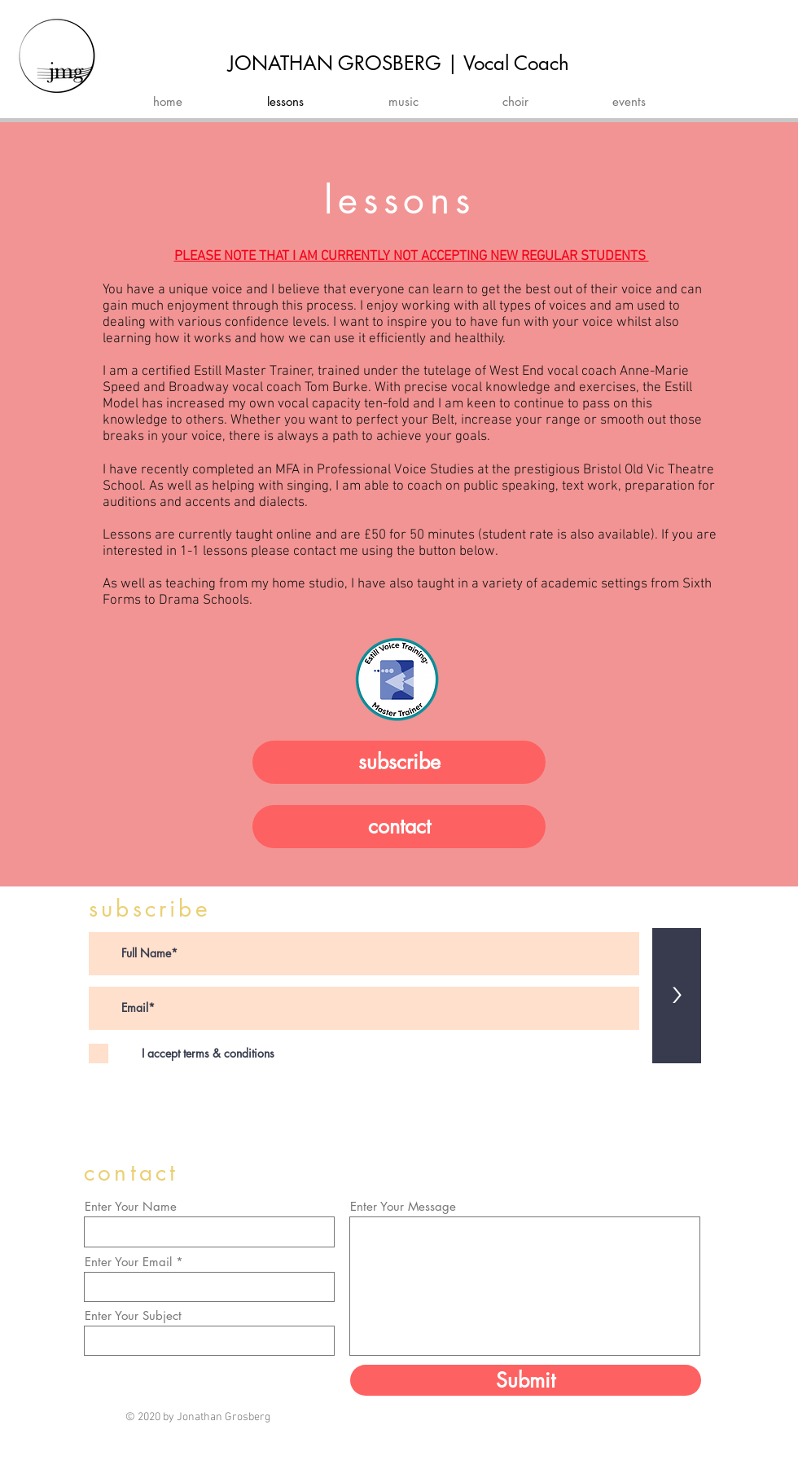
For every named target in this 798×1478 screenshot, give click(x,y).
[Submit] (525, 1380)
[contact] (399, 826)
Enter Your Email (128, 1262)
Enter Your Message (403, 1206)
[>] (676, 995)
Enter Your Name (131, 1206)
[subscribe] (399, 762)
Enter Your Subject (133, 1315)
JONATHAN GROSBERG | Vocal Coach (398, 63)
